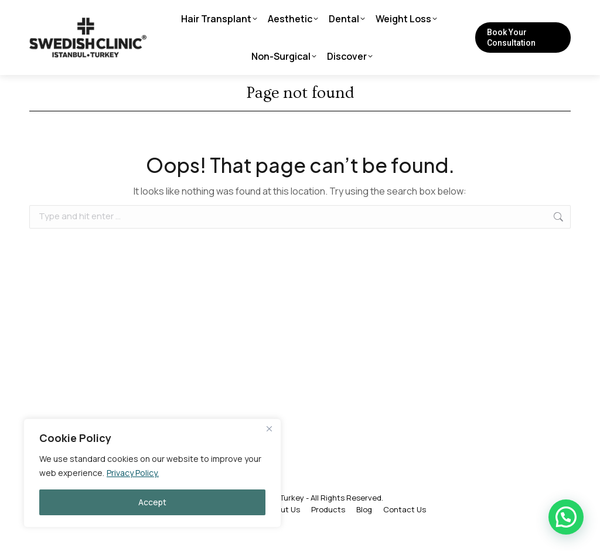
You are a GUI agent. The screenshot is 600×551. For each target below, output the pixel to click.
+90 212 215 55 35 (71, 15)
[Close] (269, 428)
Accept (152, 502)
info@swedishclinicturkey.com (288, 15)
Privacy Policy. (133, 472)
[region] (152, 473)
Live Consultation (167, 15)
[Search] (448, 14)
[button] (566, 517)
